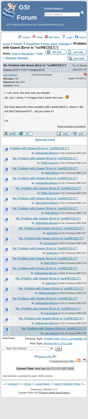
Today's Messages (22, 53)
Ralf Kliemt (51, 172)
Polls (40, 53)
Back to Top (45, 356)
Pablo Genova (49, 162)
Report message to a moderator (71, 126)
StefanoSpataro (47, 292)
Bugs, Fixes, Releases (56, 43)
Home (80, 37)
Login (67, 37)
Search (24, 37)
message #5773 (37, 70)
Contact (12, 383)
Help (37, 37)
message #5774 (11, 70)
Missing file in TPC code (58, 343)
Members (52, 37)
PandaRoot (33, 43)
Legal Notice (42, 383)
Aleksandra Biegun (46, 152)
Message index (45, 139)
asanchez (52, 233)
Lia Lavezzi (10, 74)
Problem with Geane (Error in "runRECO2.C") (39, 148)
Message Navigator (17, 57)
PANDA (18, 43)
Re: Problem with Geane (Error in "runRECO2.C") (34, 65)
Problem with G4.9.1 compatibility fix (65, 338)
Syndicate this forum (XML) (62, 361)
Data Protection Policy (67, 383)
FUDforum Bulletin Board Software (54, 393)
